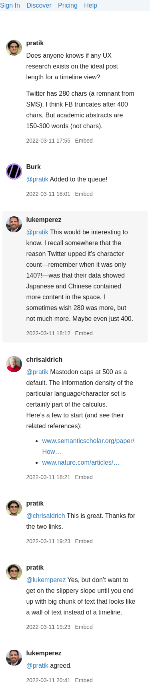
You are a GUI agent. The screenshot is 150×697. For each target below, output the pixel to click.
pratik (35, 43)
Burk (33, 166)
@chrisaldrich (45, 515)
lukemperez (43, 219)
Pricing (68, 5)
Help (90, 5)
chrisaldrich (44, 359)
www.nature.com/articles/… (81, 462)
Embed (83, 140)
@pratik (37, 179)
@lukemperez (46, 579)
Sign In (10, 5)
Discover (38, 5)
